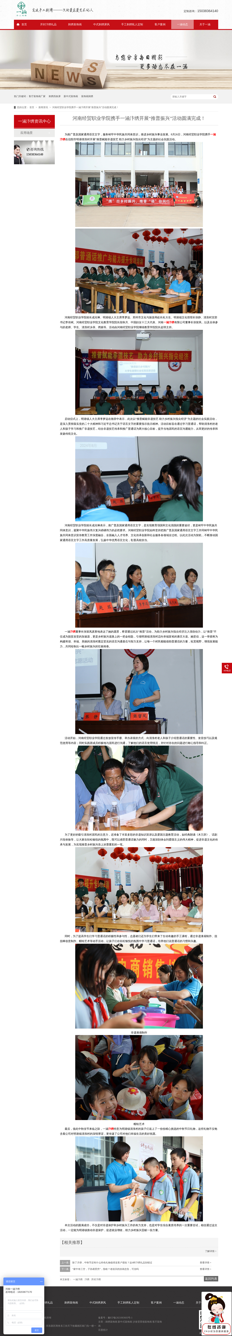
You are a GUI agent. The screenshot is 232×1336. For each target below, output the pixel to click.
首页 (24, 24)
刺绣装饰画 (75, 24)
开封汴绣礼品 (48, 24)
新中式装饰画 (71, 96)
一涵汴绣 (168, 322)
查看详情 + (205, 1262)
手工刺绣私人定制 (132, 24)
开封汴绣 (96, 1279)
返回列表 (211, 1278)
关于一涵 (204, 24)
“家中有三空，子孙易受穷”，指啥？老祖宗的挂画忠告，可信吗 (105, 1269)
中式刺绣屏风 (101, 24)
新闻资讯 (43, 107)
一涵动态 (182, 24)
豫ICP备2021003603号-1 (120, 1317)
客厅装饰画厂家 (37, 96)
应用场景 (26, 133)
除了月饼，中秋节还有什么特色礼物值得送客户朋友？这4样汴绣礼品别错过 (112, 1262)
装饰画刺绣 (87, 96)
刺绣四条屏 (55, 96)
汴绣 (73, 631)
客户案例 (160, 24)
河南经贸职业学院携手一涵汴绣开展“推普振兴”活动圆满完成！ (85, 107)
